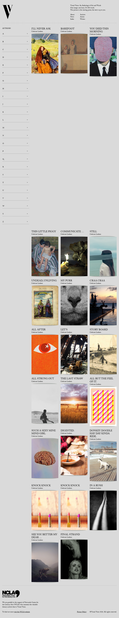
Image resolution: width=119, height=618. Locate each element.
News (72, 17)
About (72, 14)
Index (72, 19)
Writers (82, 19)
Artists (82, 17)
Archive (82, 14)
